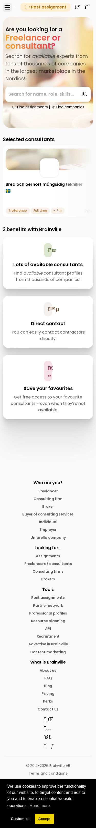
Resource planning (48, 621)
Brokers (48, 579)
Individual (48, 521)
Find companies (67, 107)
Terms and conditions (48, 773)
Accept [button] (44, 819)
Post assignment (45, 7)
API (48, 628)
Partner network (48, 605)
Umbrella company (48, 537)
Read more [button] (40, 805)
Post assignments (48, 597)
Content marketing (48, 652)
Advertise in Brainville (48, 644)
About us (48, 670)
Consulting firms (48, 571)
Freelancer (48, 491)
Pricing (48, 693)
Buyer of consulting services (48, 514)
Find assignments (30, 107)
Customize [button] (20, 819)
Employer (48, 529)
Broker (48, 506)
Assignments (48, 556)
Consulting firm (48, 498)
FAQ (48, 678)
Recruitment (48, 636)
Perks (48, 701)
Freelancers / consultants (48, 563)
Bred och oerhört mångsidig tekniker (44, 184)
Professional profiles (48, 613)
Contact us (48, 709)
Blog (48, 685)
